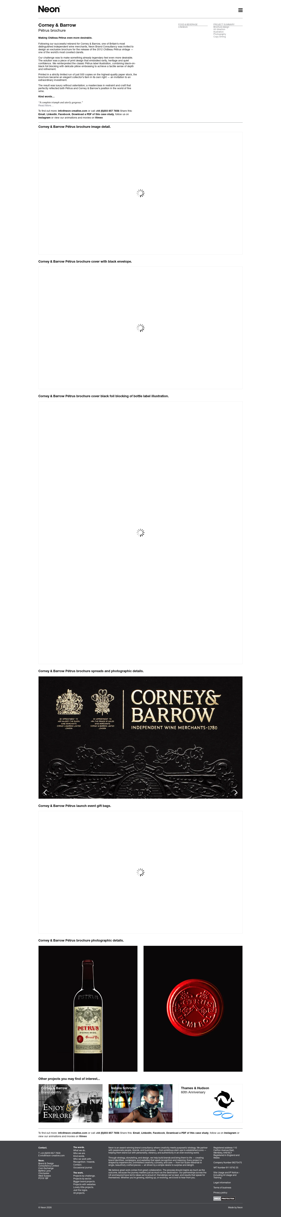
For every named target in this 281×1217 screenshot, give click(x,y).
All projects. (79, 1193)
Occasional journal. (82, 1167)
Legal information (222, 1182)
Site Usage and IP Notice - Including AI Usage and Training (226, 1175)
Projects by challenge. (84, 1175)
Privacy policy (220, 1192)
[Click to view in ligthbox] (88, 1009)
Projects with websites (84, 1184)
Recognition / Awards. (84, 1161)
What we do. (79, 1150)
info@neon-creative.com (72, 111)
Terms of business (222, 1187)
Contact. (77, 1164)
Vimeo (99, 118)
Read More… (46, 105)
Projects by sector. (82, 1178)
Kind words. (79, 1156)
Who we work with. (82, 1159)
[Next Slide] (45, 792)
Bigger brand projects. (84, 1181)
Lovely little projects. (83, 1187)
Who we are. (79, 1153)
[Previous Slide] (236, 792)
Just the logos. (80, 1190)
